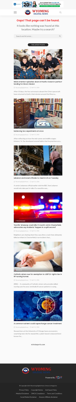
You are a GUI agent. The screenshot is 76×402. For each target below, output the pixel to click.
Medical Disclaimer (22, 393)
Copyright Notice (37, 390)
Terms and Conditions (54, 393)
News (18, 173)
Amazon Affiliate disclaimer (48, 397)
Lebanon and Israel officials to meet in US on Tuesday (36, 178)
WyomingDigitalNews (22, 87)
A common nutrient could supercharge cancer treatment (38, 323)
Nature (18, 126)
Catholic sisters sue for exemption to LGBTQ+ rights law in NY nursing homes (38, 275)
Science (18, 319)
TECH (18, 77)
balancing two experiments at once (28, 131)
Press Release (20, 220)
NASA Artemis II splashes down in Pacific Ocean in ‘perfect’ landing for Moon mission (38, 83)
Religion (19, 270)
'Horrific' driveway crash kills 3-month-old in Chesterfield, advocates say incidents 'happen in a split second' (37, 226)
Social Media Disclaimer (28, 397)
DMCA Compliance (38, 393)
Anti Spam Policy (51, 390)
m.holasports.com (38, 344)
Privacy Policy (24, 390)
